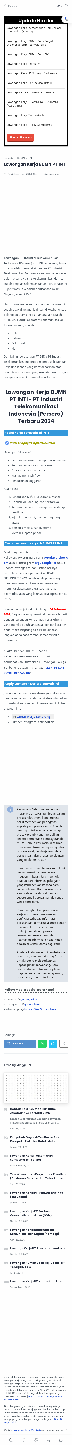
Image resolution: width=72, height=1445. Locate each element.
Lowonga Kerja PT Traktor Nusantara (30, 92)
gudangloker (28, 999)
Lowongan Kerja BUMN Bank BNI (28, 54)
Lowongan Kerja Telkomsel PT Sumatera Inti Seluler (32, 1158)
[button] (10, 6)
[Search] (66, 6)
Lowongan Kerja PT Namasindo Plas (36, 1281)
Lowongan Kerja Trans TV (23, 64)
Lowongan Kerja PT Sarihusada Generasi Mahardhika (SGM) (32, 1213)
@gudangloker (45, 563)
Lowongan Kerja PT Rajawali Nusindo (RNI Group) (36, 1195)
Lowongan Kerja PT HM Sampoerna (29, 125)
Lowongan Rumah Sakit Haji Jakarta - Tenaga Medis (37, 1265)
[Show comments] (61, 1440)
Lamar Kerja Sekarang (34, 717)
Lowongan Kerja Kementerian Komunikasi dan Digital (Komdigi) (34, 29)
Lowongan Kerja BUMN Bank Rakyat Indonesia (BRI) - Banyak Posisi (30, 42)
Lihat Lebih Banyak (20, 137)
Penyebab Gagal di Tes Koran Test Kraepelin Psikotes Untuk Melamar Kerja (35, 1139)
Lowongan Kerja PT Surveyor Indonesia (32, 73)
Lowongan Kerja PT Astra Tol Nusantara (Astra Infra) (32, 103)
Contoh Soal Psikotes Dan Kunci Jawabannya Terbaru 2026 (33, 1111)
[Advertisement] (36, 219)
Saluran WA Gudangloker (40, 1009)
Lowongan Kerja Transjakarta (26, 115)
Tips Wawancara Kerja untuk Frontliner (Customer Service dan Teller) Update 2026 (39, 1176)
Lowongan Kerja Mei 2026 (27, 1429)
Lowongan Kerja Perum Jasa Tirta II (29, 83)
